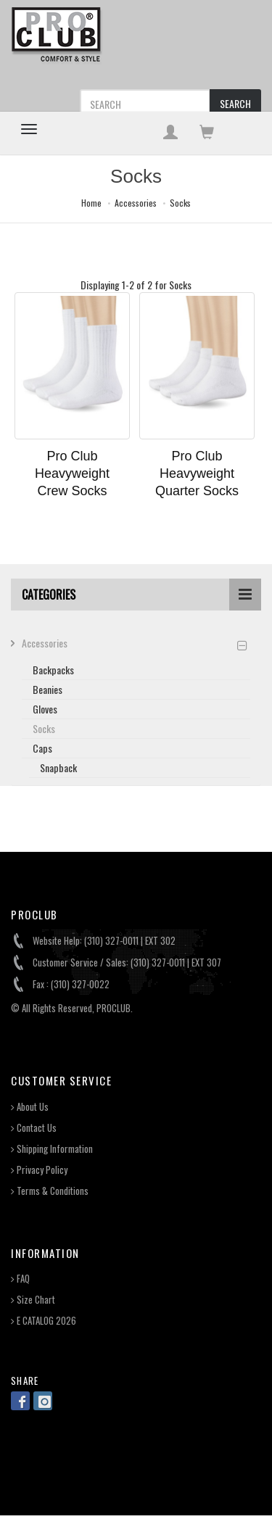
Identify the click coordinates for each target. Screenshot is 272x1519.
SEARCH (235, 103)
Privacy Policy (39, 1170)
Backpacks (53, 669)
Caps (42, 748)
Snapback (58, 767)
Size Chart (33, 1300)
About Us (30, 1107)
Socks (180, 202)
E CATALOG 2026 (43, 1321)
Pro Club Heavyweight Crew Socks (72, 473)
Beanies (47, 689)
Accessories (136, 202)
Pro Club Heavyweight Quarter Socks (197, 473)
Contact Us (34, 1128)
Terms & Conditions (49, 1191)
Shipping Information (52, 1149)
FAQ (20, 1278)
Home (91, 202)
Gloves (45, 708)
